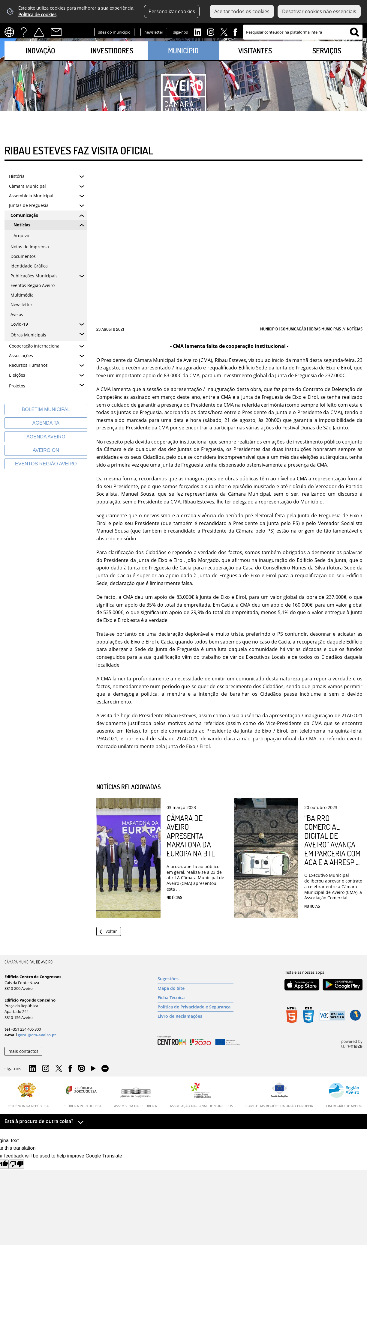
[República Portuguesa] (81, 1095)
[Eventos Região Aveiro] (46, 463)
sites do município (114, 32)
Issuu (81, 1069)
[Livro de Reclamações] (195, 1016)
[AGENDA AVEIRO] (46, 436)
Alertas (39, 32)
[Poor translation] (16, 1164)
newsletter (153, 32)
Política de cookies (37, 14)
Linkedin (197, 31)
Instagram (210, 31)
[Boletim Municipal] (46, 409)
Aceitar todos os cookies (241, 11)
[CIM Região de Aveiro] (344, 1095)
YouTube (93, 1070)
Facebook (235, 31)
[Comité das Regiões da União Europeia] (279, 1095)
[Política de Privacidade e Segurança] (195, 1007)
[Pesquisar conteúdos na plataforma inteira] (354, 32)
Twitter (223, 31)
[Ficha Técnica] (195, 997)
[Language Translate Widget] (11, 32)
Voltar (111, 931)
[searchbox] (302, 32)
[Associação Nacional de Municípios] (201, 1095)
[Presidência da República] (27, 1095)
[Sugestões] (195, 978)
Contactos (56, 32)
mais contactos (23, 1051)
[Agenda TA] (46, 423)
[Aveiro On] (46, 450)
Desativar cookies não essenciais (319, 11)
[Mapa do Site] (195, 988)
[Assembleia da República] (135, 1097)
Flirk (105, 1069)
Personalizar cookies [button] (172, 11)
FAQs (23, 32)
